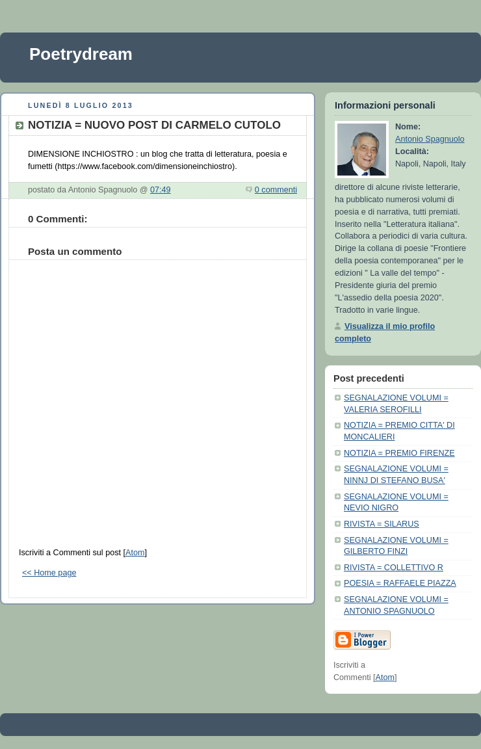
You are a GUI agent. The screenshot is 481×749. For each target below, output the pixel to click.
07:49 (160, 189)
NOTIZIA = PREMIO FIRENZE (399, 453)
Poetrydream (81, 54)
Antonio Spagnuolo (430, 139)
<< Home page (49, 572)
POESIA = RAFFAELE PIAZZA (400, 583)
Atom (134, 552)
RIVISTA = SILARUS (381, 524)
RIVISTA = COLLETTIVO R (393, 567)
